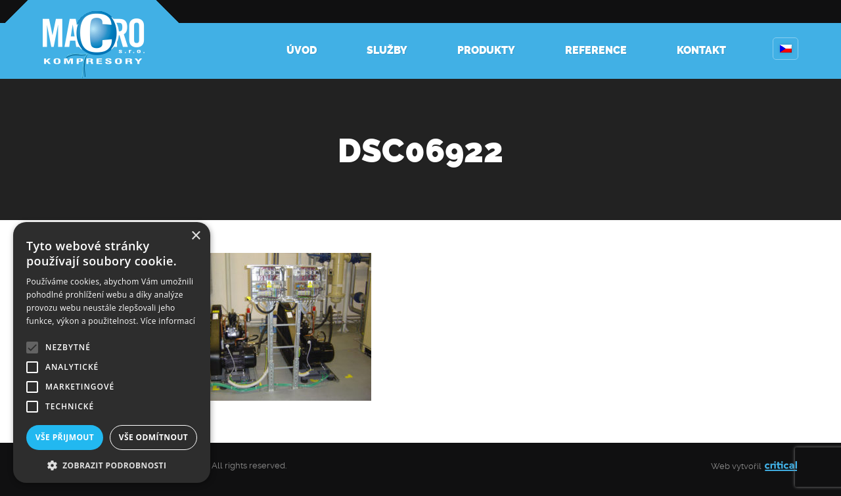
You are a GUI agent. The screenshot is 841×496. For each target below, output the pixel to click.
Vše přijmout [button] (64, 437)
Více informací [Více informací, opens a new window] (168, 321)
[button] (111, 464)
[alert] (111, 352)
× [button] (195, 236)
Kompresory (92, 39)
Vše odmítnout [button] (153, 437)
